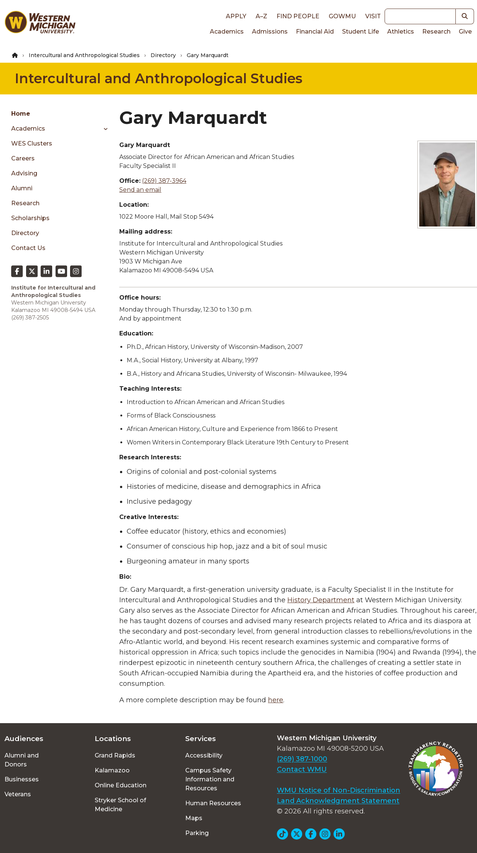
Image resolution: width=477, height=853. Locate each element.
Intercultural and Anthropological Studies (84, 55)
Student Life (360, 31)
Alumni (21, 188)
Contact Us (28, 247)
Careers (23, 158)
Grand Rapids (115, 755)
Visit (373, 16)
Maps (193, 818)
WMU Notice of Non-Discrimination (338, 790)
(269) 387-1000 (302, 759)
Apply (236, 16)
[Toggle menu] (103, 128)
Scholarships (30, 218)
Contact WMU (302, 769)
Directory (163, 55)
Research (436, 31)
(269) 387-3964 (164, 180)
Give (465, 31)
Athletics (400, 31)
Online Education (120, 785)
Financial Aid (315, 31)
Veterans (17, 794)
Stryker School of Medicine (120, 805)
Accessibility (203, 755)
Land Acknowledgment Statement (338, 801)
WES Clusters (31, 143)
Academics (227, 31)
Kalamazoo (112, 770)
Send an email (140, 189)
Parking (197, 833)
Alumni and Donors (21, 760)
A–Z (261, 16)
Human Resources (213, 803)
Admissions (270, 31)
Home (20, 113)
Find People (298, 16)
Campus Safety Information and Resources (209, 779)
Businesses (21, 779)
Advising (24, 173)
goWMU (342, 16)
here (275, 700)
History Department (320, 600)
